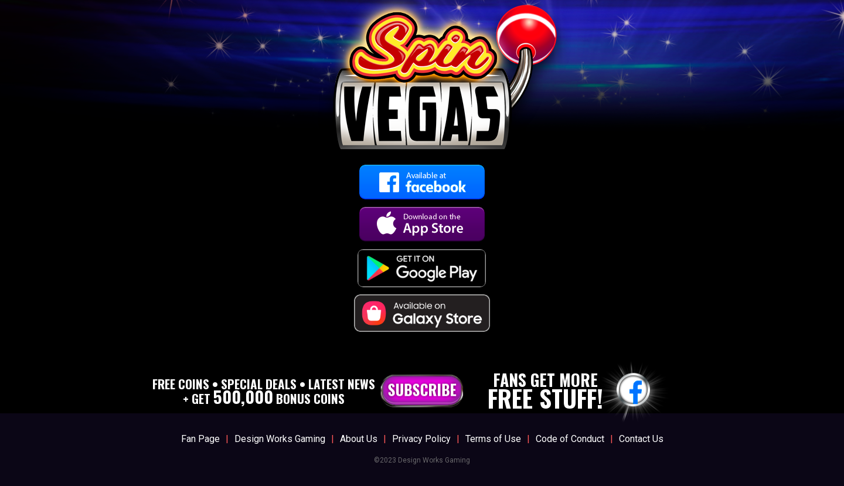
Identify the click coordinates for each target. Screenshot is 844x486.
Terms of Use (493, 438)
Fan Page (200, 438)
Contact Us (641, 438)
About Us (358, 438)
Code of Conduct (570, 438)
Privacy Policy (421, 438)
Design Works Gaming (279, 438)
